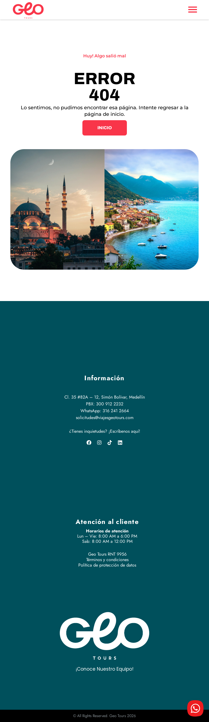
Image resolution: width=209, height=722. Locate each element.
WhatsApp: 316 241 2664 (104, 411)
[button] (104, 127)
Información (104, 378)
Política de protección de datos (107, 565)
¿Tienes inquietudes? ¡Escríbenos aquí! (104, 431)
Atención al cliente (107, 521)
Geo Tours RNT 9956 (107, 554)
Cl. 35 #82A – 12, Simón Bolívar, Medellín (104, 397)
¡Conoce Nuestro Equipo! (104, 669)
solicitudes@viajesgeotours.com (104, 417)
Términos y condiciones (107, 559)
